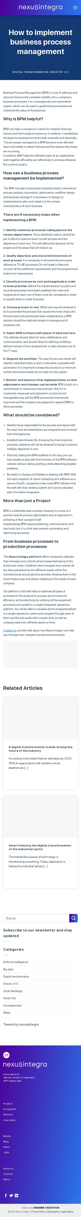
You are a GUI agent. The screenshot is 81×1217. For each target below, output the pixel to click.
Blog (6, 1141)
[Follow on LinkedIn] (16, 1196)
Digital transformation (30, 72)
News (6, 1146)
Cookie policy (52, 1211)
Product (8, 1103)
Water (6, 1012)
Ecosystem (9, 1109)
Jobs (6, 1152)
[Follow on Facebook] (6, 1196)
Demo (6, 1179)
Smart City (9, 998)
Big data (8, 969)
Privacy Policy (38, 1211)
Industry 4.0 (59, 72)
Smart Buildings (12, 991)
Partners (8, 1114)
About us (8, 1168)
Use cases (9, 1120)
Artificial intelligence (15, 962)
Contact (8, 1173)
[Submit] (73, 918)
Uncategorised (12, 1005)
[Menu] (75, 7)
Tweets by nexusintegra (21, 1024)
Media (7, 1136)
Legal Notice (67, 1211)
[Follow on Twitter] (11, 1196)
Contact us (9, 630)
